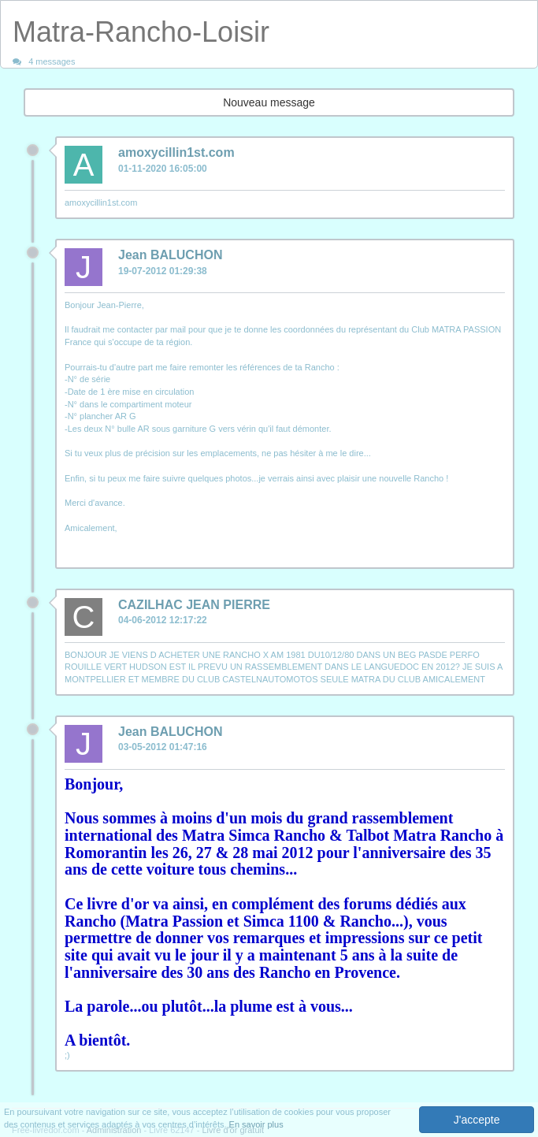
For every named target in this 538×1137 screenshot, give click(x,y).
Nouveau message (269, 102)
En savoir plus (256, 1124)
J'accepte (477, 1119)
